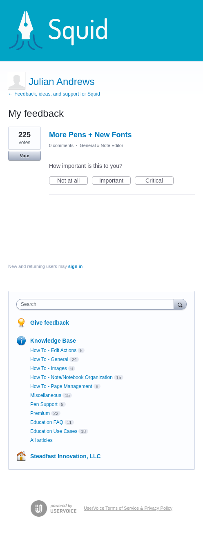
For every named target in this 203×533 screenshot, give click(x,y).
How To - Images (48, 368)
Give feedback (49, 322)
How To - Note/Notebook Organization (71, 377)
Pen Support (44, 404)
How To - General (49, 359)
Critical (159, 181)
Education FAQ (46, 422)
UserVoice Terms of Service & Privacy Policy (128, 508)
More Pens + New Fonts (90, 135)
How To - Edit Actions (53, 350)
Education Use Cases (53, 431)
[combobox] (97, 304)
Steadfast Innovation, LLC (65, 456)
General (88, 145)
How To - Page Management (61, 386)
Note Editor (112, 145)
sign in (75, 266)
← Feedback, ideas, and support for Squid (54, 94)
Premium (40, 413)
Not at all (72, 181)
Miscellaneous (45, 395)
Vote (24, 155)
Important (115, 181)
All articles (41, 440)
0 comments (61, 145)
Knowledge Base (53, 340)
